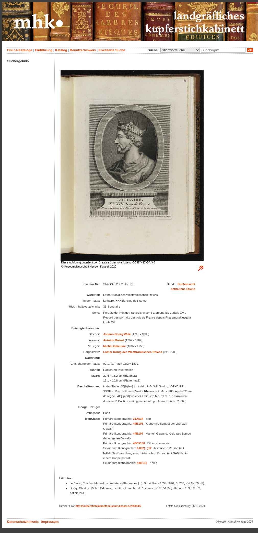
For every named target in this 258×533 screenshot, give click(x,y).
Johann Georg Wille (117, 334)
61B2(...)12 (144, 448)
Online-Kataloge (19, 50)
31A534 (138, 418)
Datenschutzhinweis (23, 522)
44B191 (138, 423)
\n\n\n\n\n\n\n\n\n (180, 50)
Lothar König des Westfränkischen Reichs (132, 351)
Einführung (43, 50)
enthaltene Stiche (183, 288)
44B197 (138, 433)
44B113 (142, 462)
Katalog (61, 50)
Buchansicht (186, 284)
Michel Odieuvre (114, 346)
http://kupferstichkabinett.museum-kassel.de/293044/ (108, 506)
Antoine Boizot (113, 340)
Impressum (49, 522)
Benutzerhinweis (83, 50)
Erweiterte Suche (112, 50)
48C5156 (139, 443)
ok (250, 50)
